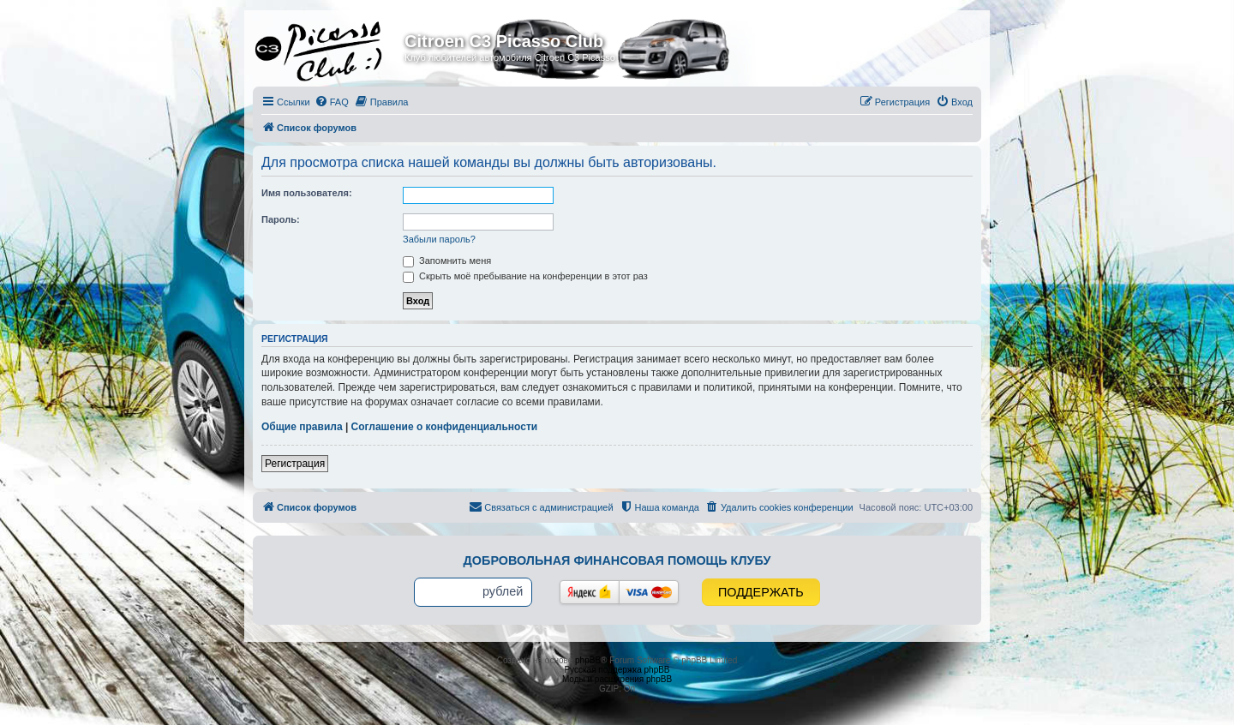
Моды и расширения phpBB (617, 679)
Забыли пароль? (439, 239)
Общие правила (302, 427)
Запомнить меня (447, 260)
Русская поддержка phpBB (616, 669)
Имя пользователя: (306, 193)
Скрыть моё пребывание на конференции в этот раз (525, 276)
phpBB (588, 660)
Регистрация (295, 464)
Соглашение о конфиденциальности (444, 427)
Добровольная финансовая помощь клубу (617, 560)
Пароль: (280, 219)
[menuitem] (331, 102)
